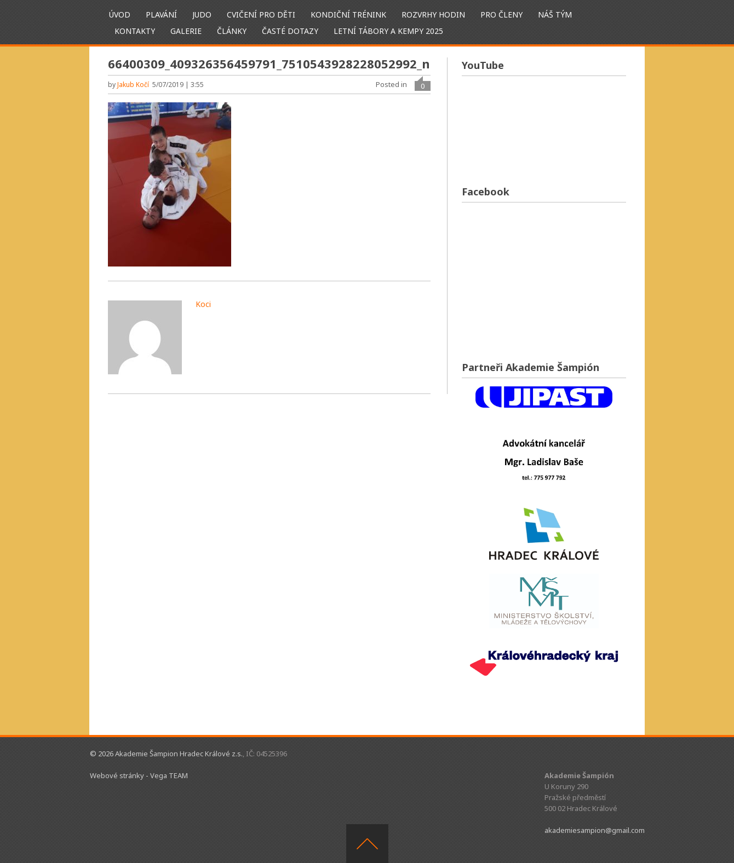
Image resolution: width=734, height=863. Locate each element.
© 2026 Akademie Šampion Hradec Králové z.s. (166, 753)
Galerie (186, 31)
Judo (201, 14)
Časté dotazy (290, 31)
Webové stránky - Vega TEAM (139, 775)
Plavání (161, 14)
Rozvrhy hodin (433, 14)
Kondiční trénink (348, 14)
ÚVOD (119, 14)
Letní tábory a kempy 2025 (388, 31)
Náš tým (555, 14)
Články (231, 31)
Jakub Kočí (133, 84)
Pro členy (501, 14)
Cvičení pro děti (261, 14)
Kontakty (134, 31)
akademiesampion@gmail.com (594, 830)
